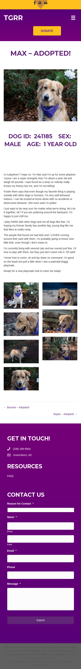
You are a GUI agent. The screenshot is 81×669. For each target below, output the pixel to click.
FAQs (10, 475)
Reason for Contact (20, 503)
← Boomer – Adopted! (16, 407)
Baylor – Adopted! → (65, 414)
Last (9, 544)
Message (14, 583)
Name (12, 517)
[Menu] (73, 17)
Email (12, 550)
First (10, 531)
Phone (11, 567)
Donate (47, 30)
